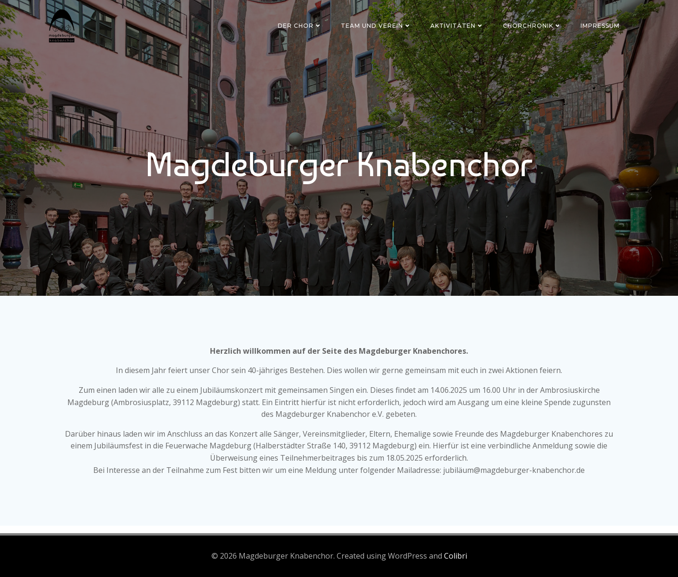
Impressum (600, 25)
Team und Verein (376, 25)
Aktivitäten (457, 25)
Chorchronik (532, 25)
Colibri (455, 556)
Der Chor (300, 25)
